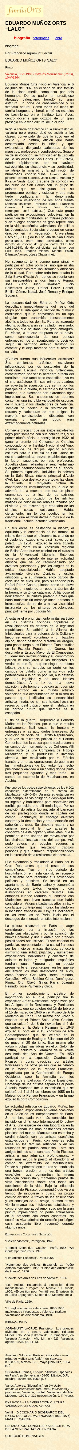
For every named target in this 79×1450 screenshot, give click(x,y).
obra (58, 38)
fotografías (41, 38)
